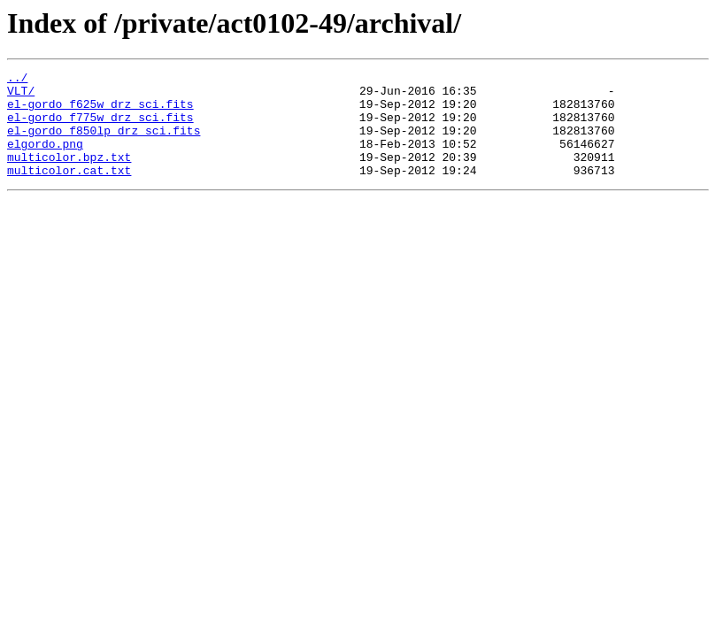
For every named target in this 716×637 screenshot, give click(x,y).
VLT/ (21, 96)
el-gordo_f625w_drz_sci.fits (100, 111)
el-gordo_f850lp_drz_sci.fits (103, 143)
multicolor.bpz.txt (69, 175)
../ (17, 80)
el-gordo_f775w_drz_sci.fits (100, 127)
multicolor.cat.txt (69, 191)
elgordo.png (45, 159)
